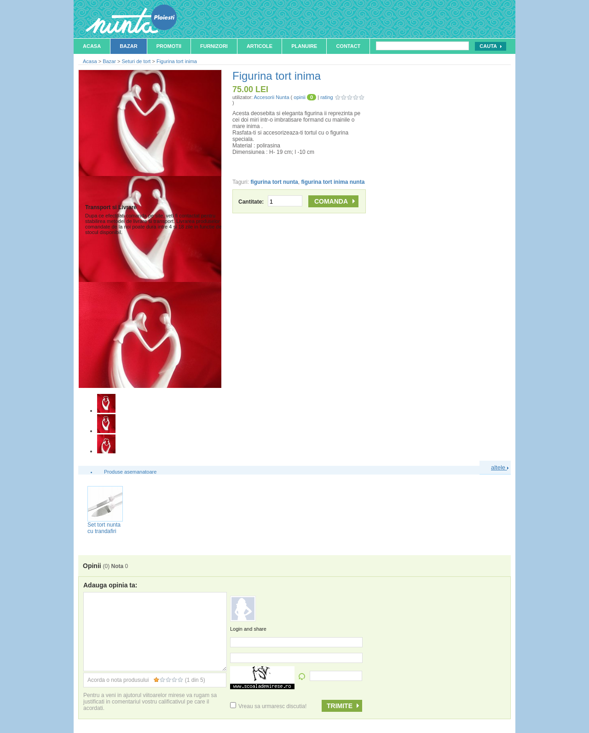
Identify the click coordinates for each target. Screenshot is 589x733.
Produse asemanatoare (130, 472)
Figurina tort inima (176, 61)
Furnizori (214, 46)
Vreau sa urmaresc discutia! (268, 706)
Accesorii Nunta (271, 97)
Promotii (168, 46)
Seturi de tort (135, 61)
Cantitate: (270, 202)
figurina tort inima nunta (332, 182)
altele (499, 467)
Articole (259, 46)
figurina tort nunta (274, 182)
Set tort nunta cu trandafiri (104, 528)
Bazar (129, 46)
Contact (348, 46)
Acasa (92, 46)
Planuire (304, 46)
